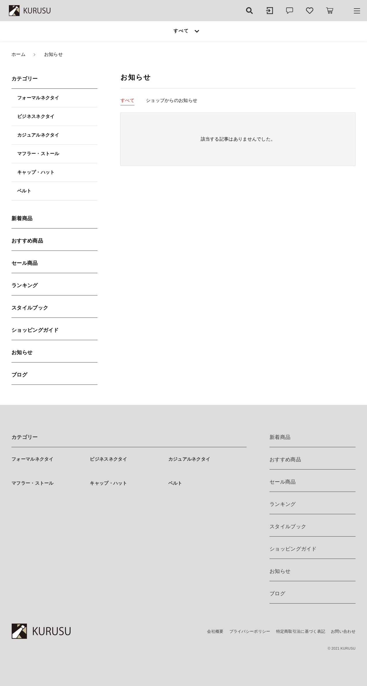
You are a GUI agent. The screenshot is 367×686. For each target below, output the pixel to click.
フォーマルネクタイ (38, 97)
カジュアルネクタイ (38, 135)
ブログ (19, 375)
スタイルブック (29, 308)
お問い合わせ (343, 631)
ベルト (24, 190)
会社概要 (215, 631)
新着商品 (21, 218)
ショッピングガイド (35, 330)
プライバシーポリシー (249, 631)
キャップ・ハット (35, 172)
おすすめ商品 (27, 241)
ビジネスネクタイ (35, 116)
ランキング (24, 285)
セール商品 (24, 263)
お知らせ (21, 352)
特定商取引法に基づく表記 (300, 631)
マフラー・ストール (38, 153)
